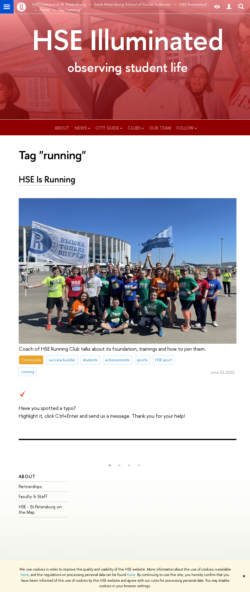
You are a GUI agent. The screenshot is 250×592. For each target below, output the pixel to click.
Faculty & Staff (33, 496)
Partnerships (30, 486)
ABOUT (27, 476)
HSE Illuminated (127, 40)
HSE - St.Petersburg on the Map (40, 509)
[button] (110, 465)
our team (160, 128)
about (63, 128)
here (25, 574)
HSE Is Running (47, 179)
